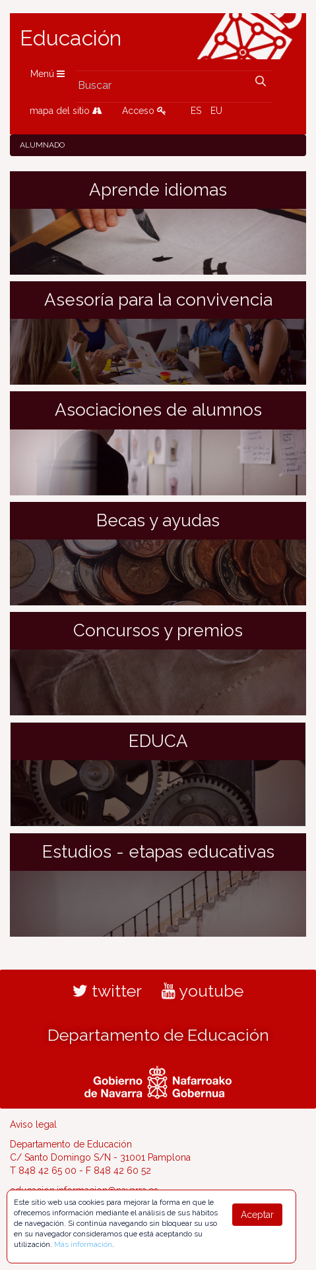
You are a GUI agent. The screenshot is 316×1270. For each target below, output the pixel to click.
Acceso (144, 110)
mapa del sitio (66, 110)
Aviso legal (33, 1124)
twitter (107, 991)
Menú (47, 74)
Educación (70, 38)
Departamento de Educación (158, 1035)
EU (216, 110)
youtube (202, 991)
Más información (83, 1244)
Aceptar (257, 1214)
